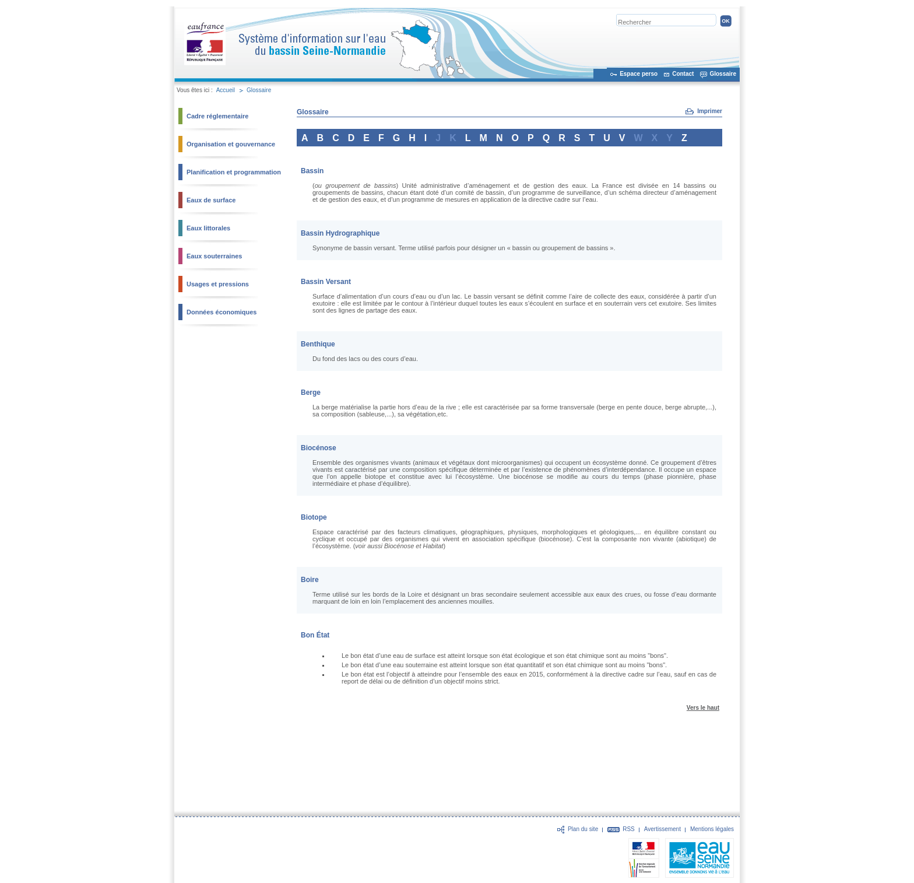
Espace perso (639, 74)
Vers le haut (703, 708)
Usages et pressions (218, 284)
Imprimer (709, 111)
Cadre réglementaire (217, 116)
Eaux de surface (211, 200)
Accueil (225, 90)
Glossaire (722, 74)
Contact (683, 74)
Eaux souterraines (214, 256)
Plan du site (583, 829)
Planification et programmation (234, 172)
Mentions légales (712, 829)
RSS (629, 829)
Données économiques (221, 312)
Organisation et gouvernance (231, 144)
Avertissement (662, 829)
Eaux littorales (208, 228)
